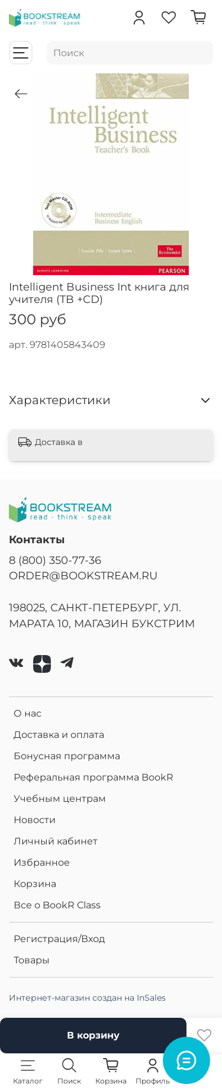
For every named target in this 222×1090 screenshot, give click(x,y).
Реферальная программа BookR (93, 777)
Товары (32, 960)
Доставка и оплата (59, 734)
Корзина (35, 883)
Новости (35, 819)
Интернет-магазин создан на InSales (87, 997)
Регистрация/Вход (59, 938)
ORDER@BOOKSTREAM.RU (83, 575)
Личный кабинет (56, 841)
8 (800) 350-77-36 (55, 560)
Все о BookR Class (57, 905)
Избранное (42, 862)
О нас (27, 713)
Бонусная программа (67, 756)
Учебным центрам (60, 798)
